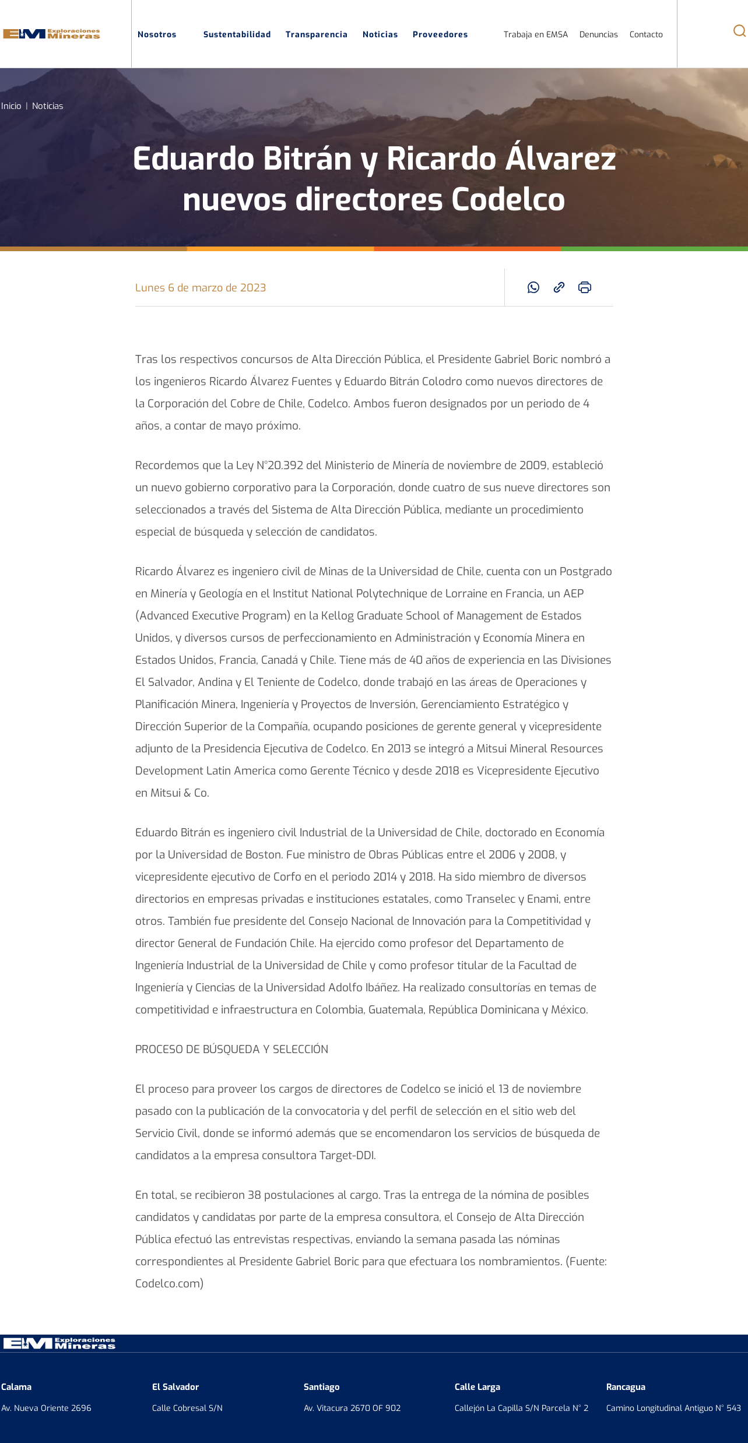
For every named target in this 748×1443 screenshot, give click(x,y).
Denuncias (599, 34)
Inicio (11, 105)
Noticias (380, 34)
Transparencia (317, 34)
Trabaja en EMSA (536, 34)
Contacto (646, 34)
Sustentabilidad (237, 34)
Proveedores (446, 34)
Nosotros (163, 34)
